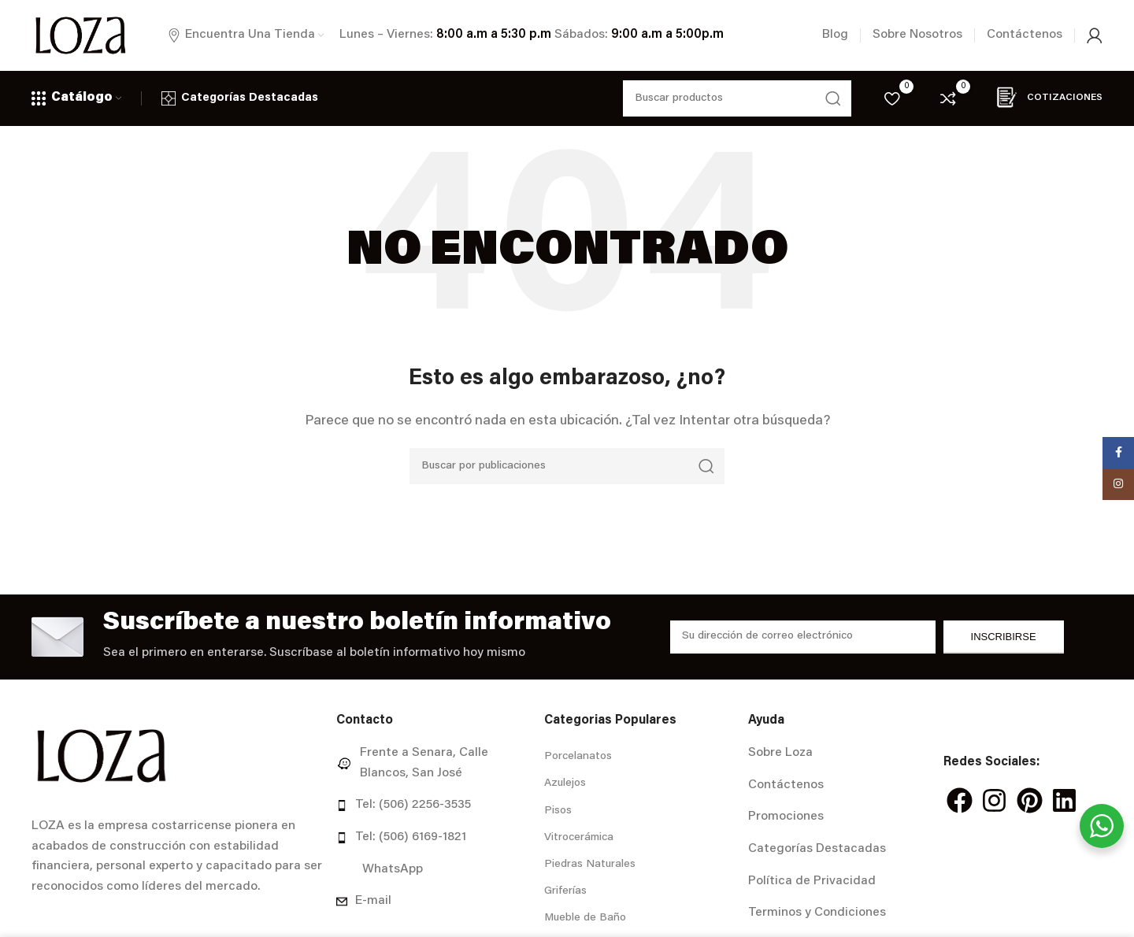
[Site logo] (80, 35)
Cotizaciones (1045, 97)
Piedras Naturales (590, 864)
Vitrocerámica (578, 837)
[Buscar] (567, 466)
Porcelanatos (578, 756)
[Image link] (101, 756)
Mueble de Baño (585, 918)
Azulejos (565, 783)
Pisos (558, 811)
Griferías (565, 891)
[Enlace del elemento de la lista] (434, 763)
